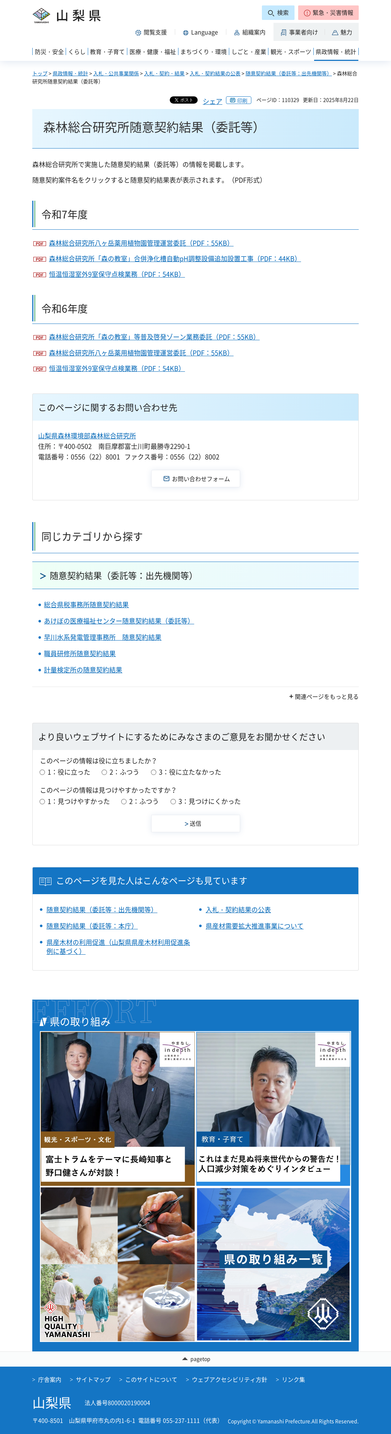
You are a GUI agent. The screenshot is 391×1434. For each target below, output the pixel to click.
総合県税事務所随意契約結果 (86, 604)
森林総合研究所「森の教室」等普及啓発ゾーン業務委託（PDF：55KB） (154, 337)
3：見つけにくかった (209, 801)
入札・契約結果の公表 (215, 73)
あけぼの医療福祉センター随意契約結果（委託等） (119, 621)
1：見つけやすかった (79, 801)
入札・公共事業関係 (116, 73)
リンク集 (293, 1379)
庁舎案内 (49, 1379)
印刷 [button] (242, 100)
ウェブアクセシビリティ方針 (229, 1379)
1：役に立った (69, 772)
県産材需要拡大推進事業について (255, 925)
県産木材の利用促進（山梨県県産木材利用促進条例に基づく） (118, 947)
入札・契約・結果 (164, 73)
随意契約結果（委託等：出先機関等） (289, 73)
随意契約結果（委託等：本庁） (92, 925)
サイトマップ (93, 1379)
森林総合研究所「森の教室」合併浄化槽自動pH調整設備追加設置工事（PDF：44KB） (175, 258)
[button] (328, 12)
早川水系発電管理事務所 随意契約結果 (102, 637)
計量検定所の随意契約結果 (83, 670)
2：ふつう (124, 772)
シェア (212, 101)
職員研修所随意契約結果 (80, 653)
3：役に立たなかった (190, 772)
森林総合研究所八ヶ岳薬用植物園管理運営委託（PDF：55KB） (141, 243)
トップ (40, 73)
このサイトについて (151, 1379)
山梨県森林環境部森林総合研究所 (87, 436)
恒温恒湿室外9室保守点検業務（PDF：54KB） (117, 274)
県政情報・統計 (70, 73)
